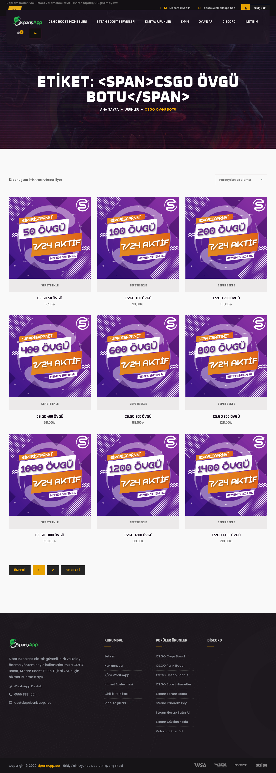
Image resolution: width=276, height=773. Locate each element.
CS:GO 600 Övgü (138, 416)
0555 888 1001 (25, 694)
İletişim (251, 21)
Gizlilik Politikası (116, 694)
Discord (229, 21)
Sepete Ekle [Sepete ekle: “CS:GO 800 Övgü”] (226, 404)
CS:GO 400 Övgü (49, 416)
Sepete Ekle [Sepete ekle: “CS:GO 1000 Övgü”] (50, 522)
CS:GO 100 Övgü (138, 298)
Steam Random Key (171, 703)
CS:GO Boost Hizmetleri (67, 21)
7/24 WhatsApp (116, 675)
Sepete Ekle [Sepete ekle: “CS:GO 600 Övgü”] (138, 404)
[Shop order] (241, 180)
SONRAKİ (73, 570)
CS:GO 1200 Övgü (138, 535)
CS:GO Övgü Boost (170, 656)
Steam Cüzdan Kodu (172, 722)
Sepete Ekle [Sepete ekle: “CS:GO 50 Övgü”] (50, 285)
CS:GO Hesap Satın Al (172, 675)
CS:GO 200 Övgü (226, 298)
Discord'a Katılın (180, 8)
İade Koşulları (115, 703)
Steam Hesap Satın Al (173, 712)
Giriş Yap (253, 8)
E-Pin (185, 21)
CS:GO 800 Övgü (226, 416)
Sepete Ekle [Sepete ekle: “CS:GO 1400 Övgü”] (226, 522)
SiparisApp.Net (48, 766)
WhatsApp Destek (28, 686)
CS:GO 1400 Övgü (226, 535)
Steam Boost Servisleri (116, 21)
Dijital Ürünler (158, 21)
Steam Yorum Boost (171, 694)
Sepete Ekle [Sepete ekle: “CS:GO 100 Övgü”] (138, 285)
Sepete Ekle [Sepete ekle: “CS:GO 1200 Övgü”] (138, 522)
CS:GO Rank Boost (170, 665)
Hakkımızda (113, 665)
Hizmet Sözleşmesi (118, 684)
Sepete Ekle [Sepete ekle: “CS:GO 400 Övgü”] (50, 404)
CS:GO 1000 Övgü (49, 535)
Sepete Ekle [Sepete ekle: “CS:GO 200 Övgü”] (226, 285)
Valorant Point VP (169, 731)
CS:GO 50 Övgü (49, 298)
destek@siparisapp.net (219, 8)
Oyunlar (205, 21)
